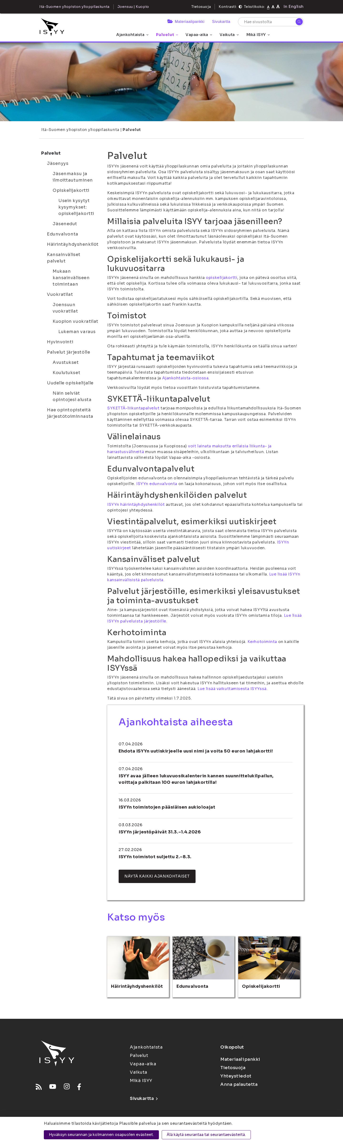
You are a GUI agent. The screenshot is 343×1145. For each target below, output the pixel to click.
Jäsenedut (65, 223)
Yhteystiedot (236, 1076)
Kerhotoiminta (262, 641)
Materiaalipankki (185, 22)
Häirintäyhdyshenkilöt (73, 244)
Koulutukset (66, 372)
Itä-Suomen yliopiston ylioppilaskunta (80, 129)
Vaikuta (229, 34)
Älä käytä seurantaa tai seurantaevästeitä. (206, 1134)
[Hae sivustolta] (271, 21)
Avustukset (66, 362)
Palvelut (167, 34)
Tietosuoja (201, 7)
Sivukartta (221, 22)
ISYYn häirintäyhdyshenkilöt (136, 504)
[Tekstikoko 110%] (273, 6)
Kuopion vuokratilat (75, 321)
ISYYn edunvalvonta (156, 483)
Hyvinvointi (60, 342)
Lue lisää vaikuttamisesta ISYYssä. (232, 688)
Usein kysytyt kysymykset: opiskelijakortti (76, 207)
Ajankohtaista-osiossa (185, 378)
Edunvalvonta (62, 234)
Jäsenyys (57, 163)
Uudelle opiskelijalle (70, 383)
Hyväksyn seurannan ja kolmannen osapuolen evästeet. (101, 1134)
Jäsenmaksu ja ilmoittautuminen (73, 177)
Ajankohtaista (132, 34)
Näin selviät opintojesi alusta (72, 396)
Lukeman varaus (77, 331)
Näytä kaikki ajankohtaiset (157, 876)
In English (293, 6)
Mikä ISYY (258, 34)
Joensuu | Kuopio (133, 7)
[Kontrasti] (240, 6)
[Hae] (299, 21)
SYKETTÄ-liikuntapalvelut (133, 408)
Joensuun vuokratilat (65, 308)
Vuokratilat (60, 294)
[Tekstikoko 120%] (278, 6)
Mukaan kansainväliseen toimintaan (71, 278)
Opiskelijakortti (71, 190)
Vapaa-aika (199, 34)
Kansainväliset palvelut (64, 258)
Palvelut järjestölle (68, 352)
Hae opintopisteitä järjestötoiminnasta (70, 413)
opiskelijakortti (221, 277)
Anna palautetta (238, 1084)
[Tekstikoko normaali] (268, 6)
